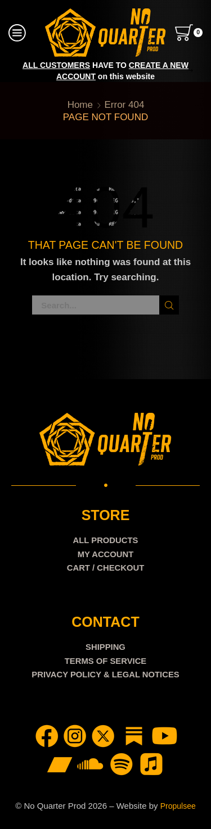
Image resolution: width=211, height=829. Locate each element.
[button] (21, 71)
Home (80, 104)
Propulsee (178, 805)
